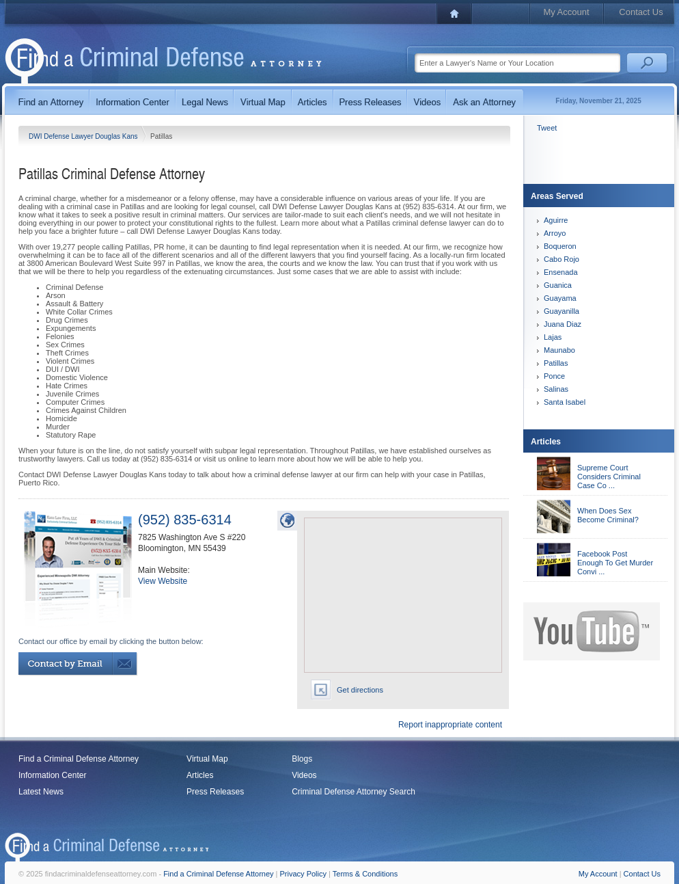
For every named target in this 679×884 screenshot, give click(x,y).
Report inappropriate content (450, 724)
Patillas (556, 363)
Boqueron (560, 246)
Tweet (547, 128)
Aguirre (556, 220)
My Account (566, 12)
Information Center (52, 775)
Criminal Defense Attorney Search (353, 791)
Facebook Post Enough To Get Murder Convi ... (615, 563)
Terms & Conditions (365, 874)
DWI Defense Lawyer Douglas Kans (84, 136)
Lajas (553, 337)
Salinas (556, 389)
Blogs (302, 759)
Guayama (560, 298)
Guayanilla (561, 311)
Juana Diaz (562, 324)
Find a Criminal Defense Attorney (78, 759)
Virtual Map (206, 759)
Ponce (554, 376)
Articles (199, 775)
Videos (304, 775)
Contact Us (641, 12)
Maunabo (559, 350)
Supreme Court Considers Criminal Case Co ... (609, 477)
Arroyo (555, 233)
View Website (162, 581)
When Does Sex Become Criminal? (608, 515)
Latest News (41, 791)
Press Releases (215, 791)
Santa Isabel (564, 402)
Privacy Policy (303, 874)
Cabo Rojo (561, 259)
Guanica (558, 285)
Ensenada (561, 272)
